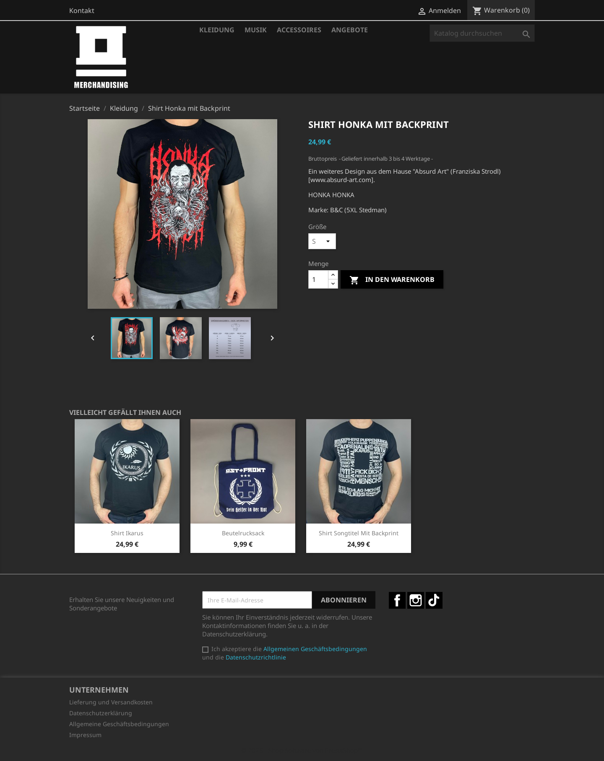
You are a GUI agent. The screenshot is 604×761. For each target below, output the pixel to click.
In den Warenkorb (392, 280)
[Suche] (482, 33)
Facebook (397, 600)
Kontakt (81, 10)
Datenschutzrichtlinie (256, 657)
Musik (256, 29)
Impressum (85, 735)
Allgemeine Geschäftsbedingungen (119, 724)
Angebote (349, 29)
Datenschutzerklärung (100, 713)
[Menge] (318, 279)
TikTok (434, 600)
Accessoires (299, 29)
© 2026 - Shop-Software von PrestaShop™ (302, 750)
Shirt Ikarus (127, 533)
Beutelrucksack (243, 533)
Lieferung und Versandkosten (111, 702)
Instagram (415, 600)
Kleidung (216, 29)
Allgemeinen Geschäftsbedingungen (315, 649)
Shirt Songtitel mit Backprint (358, 533)
